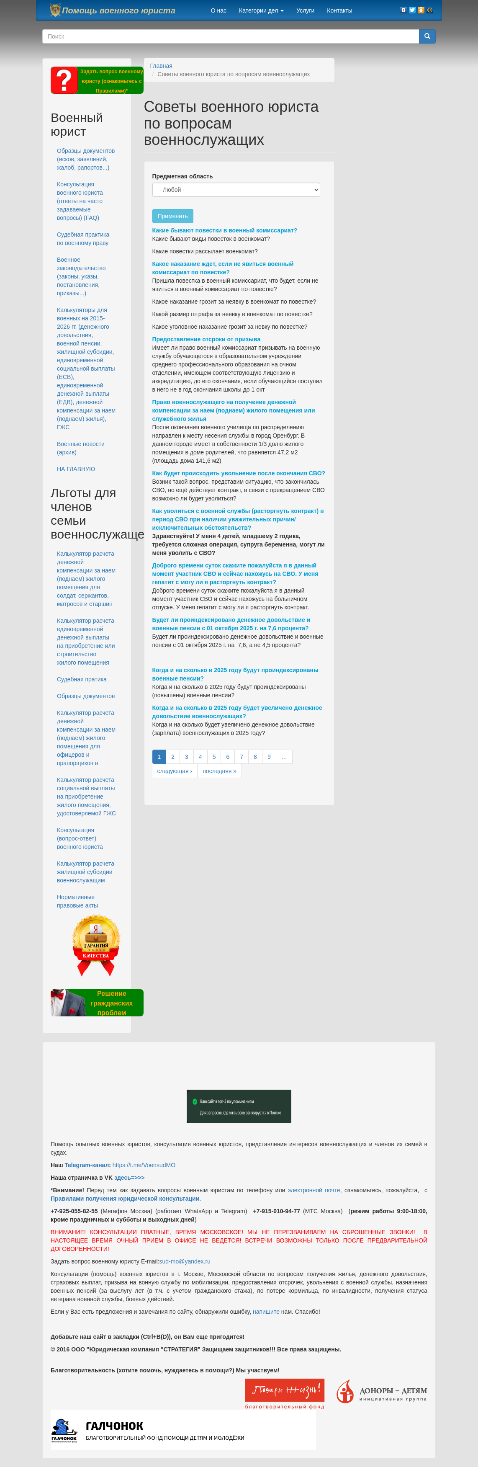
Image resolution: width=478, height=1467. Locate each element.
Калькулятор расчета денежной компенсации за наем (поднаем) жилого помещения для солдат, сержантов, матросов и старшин (86, 578)
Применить (173, 216)
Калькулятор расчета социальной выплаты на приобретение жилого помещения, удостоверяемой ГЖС (86, 796)
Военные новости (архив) (81, 448)
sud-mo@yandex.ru (185, 1261)
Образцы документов (86, 696)
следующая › (175, 771)
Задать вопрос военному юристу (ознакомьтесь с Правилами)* (111, 81)
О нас (218, 10)
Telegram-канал (86, 1165)
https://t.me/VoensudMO (143, 1165)
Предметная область (182, 176)
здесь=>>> (129, 1177)
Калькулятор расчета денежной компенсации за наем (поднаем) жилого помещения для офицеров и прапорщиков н (86, 737)
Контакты (339, 10)
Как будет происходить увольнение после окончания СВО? (239, 473)
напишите (266, 1311)
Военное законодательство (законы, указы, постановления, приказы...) (81, 276)
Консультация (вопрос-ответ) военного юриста (80, 838)
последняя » (219, 771)
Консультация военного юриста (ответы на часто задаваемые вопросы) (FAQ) (80, 201)
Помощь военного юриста (118, 10)
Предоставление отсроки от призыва (206, 339)
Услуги (305, 10)
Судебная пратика (82, 679)
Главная (161, 65)
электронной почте (314, 1190)
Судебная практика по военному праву (83, 238)
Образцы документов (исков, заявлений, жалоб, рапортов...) (86, 159)
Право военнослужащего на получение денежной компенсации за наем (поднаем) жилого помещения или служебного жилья (233, 410)
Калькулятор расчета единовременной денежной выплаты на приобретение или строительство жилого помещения (86, 641)
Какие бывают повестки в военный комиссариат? (225, 230)
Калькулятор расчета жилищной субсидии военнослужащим (85, 872)
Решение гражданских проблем (111, 1003)
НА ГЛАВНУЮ (76, 469)
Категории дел (261, 10)
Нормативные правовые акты (77, 901)
